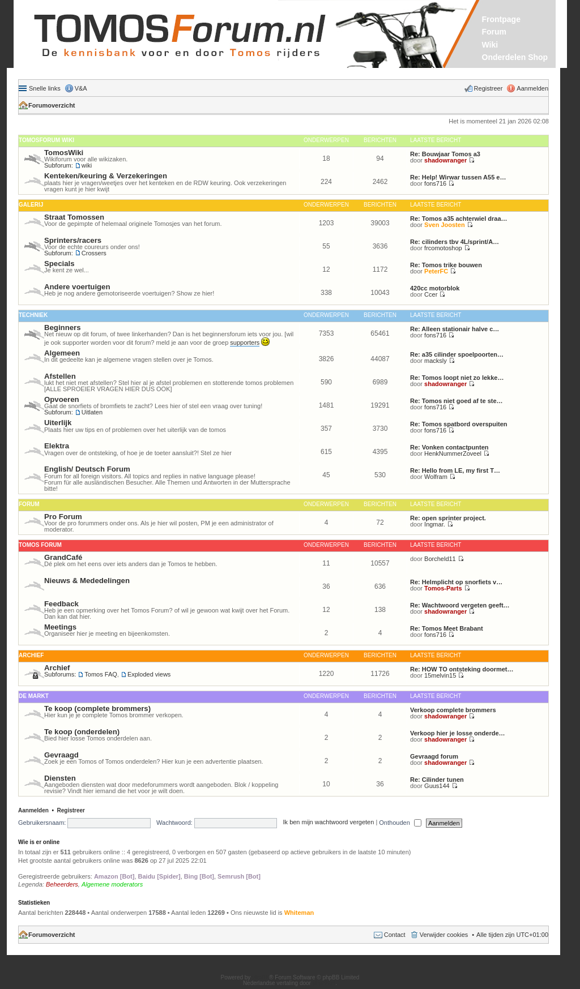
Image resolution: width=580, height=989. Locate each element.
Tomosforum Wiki (46, 140)
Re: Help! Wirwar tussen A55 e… (458, 177)
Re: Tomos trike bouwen (446, 265)
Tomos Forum (40, 545)
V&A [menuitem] (81, 88)
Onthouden (400, 822)
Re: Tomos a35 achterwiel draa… (459, 218)
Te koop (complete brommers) (97, 708)
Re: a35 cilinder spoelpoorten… (457, 354)
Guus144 (437, 785)
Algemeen (62, 353)
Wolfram (435, 476)
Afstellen (60, 376)
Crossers (94, 253)
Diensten (60, 778)
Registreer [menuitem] (488, 88)
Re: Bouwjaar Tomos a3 (445, 154)
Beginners (62, 327)
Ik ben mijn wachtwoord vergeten (328, 822)
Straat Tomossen (74, 217)
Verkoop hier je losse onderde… (457, 733)
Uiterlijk (57, 422)
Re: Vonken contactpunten (449, 447)
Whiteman (299, 912)
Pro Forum (63, 516)
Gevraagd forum (434, 756)
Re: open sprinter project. (448, 518)
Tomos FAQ (100, 674)
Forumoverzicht (51, 105)
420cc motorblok (434, 288)
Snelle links (45, 88)
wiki (87, 165)
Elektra (56, 446)
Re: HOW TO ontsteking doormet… (462, 669)
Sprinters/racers (72, 240)
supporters (244, 342)
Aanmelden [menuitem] (532, 88)
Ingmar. (434, 524)
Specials (59, 263)
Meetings (60, 627)
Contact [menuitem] (395, 934)
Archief (31, 655)
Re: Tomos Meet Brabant (446, 628)
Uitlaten (92, 412)
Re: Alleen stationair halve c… (454, 329)
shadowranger (445, 160)
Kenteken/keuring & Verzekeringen (105, 176)
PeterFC (436, 271)
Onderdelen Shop (515, 57)
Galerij (31, 205)
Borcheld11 (440, 558)
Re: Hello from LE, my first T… (455, 470)
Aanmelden (33, 810)
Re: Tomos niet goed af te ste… (456, 400)
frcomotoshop (443, 248)
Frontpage (501, 19)
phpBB (260, 977)
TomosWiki (63, 152)
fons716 (435, 183)
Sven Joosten (444, 224)
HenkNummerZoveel (452, 453)
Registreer (71, 810)
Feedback (61, 604)
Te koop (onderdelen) (82, 731)
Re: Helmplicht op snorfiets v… (456, 582)
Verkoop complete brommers (453, 710)
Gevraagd (61, 755)
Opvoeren (61, 399)
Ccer (430, 294)
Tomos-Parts (443, 588)
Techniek (33, 315)
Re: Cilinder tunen (437, 779)
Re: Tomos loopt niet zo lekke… (457, 377)
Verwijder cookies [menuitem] (444, 934)
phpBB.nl (324, 983)
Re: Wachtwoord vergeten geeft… (460, 605)
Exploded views (148, 674)
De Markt (34, 696)
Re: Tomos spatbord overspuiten (459, 424)
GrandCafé (63, 557)
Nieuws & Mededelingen (87, 580)
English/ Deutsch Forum (87, 469)
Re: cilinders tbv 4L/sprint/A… (454, 241)
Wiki (490, 44)
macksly (435, 360)
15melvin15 (440, 675)
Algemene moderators (112, 884)
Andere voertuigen (77, 286)
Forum (494, 31)
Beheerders (62, 884)
